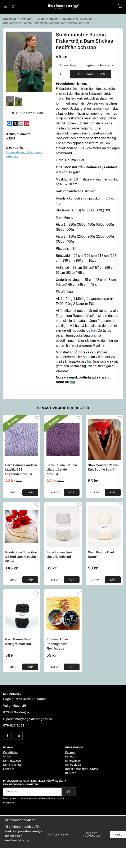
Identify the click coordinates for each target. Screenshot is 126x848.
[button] (30, 492)
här (103, 345)
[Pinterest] (27, 123)
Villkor (7, 756)
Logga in (8, 768)
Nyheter (70, 756)
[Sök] (13, 7)
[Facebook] (9, 123)
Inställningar (57, 834)
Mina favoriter (13, 764)
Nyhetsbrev (73, 760)
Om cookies (73, 764)
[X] (15, 123)
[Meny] (5, 6)
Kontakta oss (12, 760)
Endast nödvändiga (92, 834)
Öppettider (10, 752)
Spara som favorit (28, 112)
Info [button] (13, 492)
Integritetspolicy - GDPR (81, 768)
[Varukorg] (120, 6)
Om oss (70, 752)
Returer (70, 772)
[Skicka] (68, 792)
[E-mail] (21, 123)
